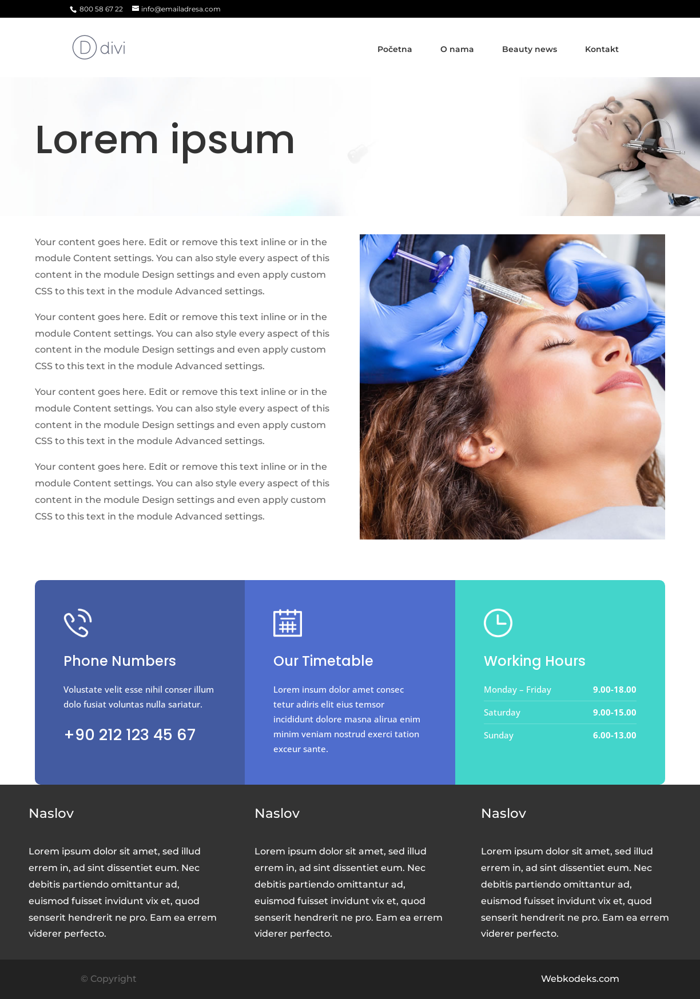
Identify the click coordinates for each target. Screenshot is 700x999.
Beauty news (529, 49)
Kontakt (602, 49)
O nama (457, 49)
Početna (394, 49)
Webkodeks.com (580, 978)
